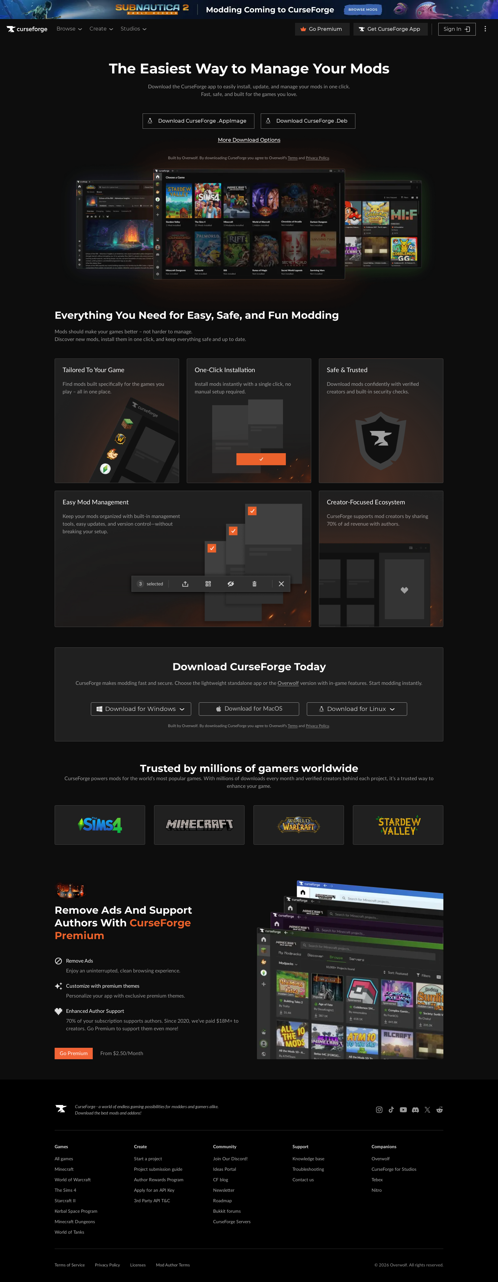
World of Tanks (69, 1232)
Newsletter (223, 1190)
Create (102, 29)
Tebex (377, 1180)
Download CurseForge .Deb (306, 121)
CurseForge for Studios (394, 1169)
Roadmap (222, 1201)
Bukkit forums (227, 1211)
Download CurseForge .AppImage (196, 121)
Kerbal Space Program (76, 1211)
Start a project (148, 1159)
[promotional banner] (249, 9)
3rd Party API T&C (152, 1201)
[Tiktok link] (391, 1110)
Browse (70, 29)
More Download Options (249, 140)
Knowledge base (308, 1159)
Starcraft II (65, 1201)
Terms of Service (70, 1265)
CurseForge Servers (232, 1222)
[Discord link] (415, 1110)
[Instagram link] (379, 1110)
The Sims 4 (65, 1190)
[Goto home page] (27, 29)
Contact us (303, 1180)
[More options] (485, 29)
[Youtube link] (403, 1110)
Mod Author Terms (173, 1265)
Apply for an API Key (154, 1190)
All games (64, 1159)
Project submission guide (158, 1169)
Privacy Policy (317, 158)
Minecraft (64, 1169)
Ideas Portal (224, 1169)
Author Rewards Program (159, 1180)
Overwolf (288, 683)
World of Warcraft (73, 1180)
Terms (293, 158)
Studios (134, 29)
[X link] (427, 1110)
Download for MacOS (249, 709)
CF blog (220, 1180)
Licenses (138, 1265)
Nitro (377, 1190)
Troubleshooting (308, 1169)
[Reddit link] (439, 1110)
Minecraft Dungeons (75, 1222)
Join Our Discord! (230, 1159)
